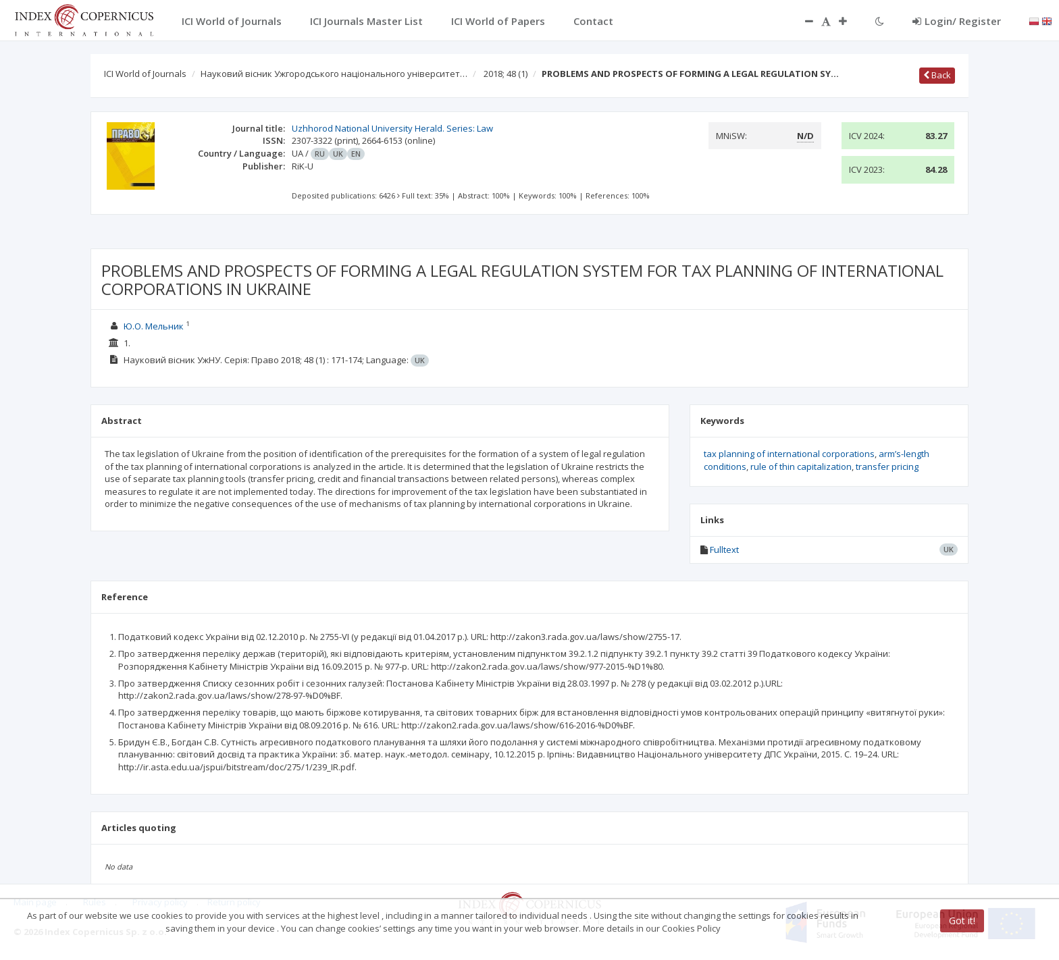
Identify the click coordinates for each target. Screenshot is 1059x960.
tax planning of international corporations (789, 454)
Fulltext (724, 549)
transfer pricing (887, 466)
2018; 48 (505, 74)
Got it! (962, 920)
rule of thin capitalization (801, 466)
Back (937, 75)
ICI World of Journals (145, 74)
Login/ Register (956, 21)
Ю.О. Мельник (154, 326)
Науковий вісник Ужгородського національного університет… (334, 74)
